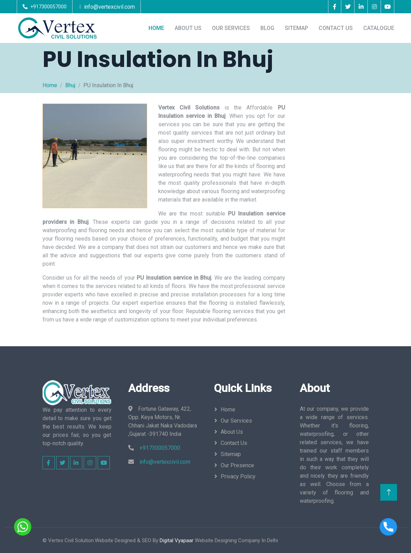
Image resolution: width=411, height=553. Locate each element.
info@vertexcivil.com (109, 6)
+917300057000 (48, 6)
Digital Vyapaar (176, 540)
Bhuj (70, 85)
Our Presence (237, 465)
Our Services (231, 28)
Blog (267, 28)
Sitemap (296, 28)
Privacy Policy (238, 476)
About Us (188, 28)
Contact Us (336, 28)
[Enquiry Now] (331, 215)
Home (156, 28)
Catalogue (378, 28)
